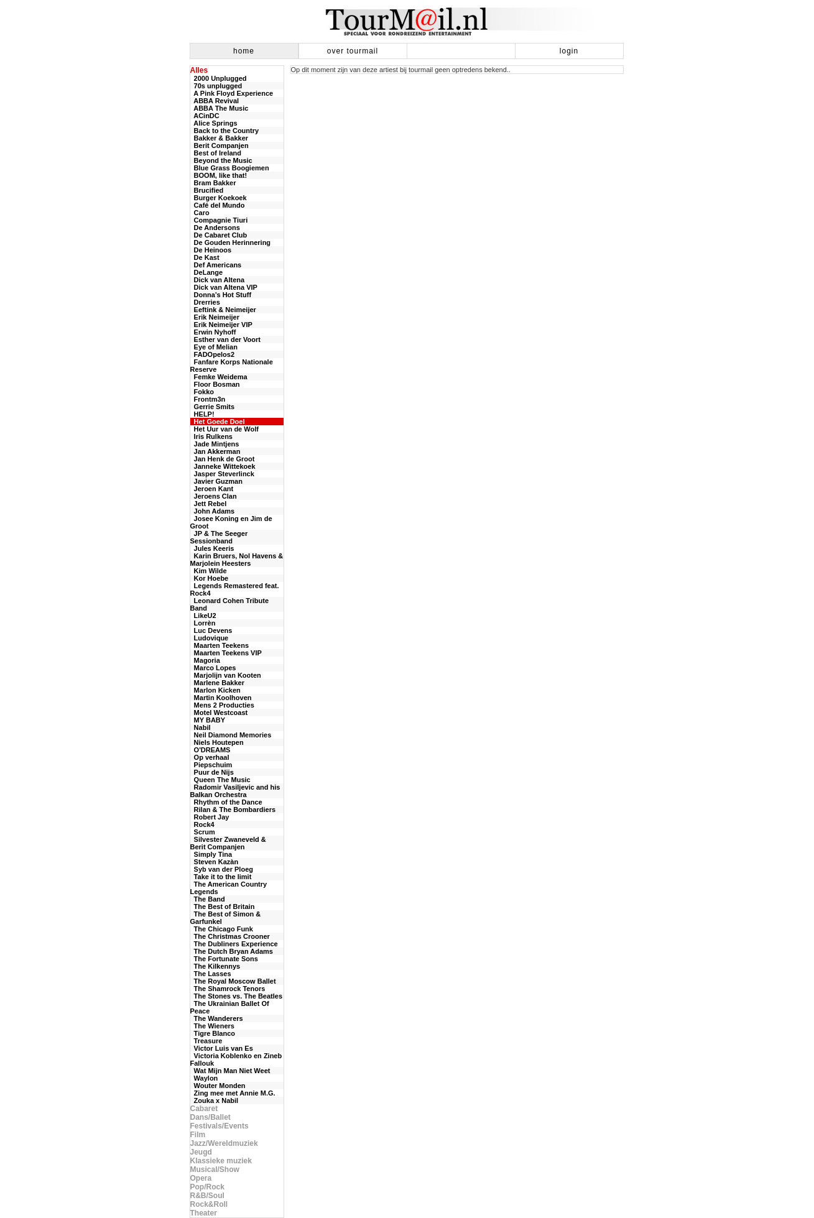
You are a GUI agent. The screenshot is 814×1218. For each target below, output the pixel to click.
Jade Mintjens (214, 444)
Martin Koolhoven (221, 697)
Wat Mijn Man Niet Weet (230, 1070)
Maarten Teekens (219, 645)
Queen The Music (220, 779)
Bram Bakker (213, 183)
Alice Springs (214, 123)
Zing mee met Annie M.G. (232, 1093)
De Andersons (215, 227)
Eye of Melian (214, 347)
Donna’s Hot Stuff (221, 294)
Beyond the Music (221, 160)
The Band (207, 899)
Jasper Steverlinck (222, 474)
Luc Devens (211, 630)
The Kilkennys (215, 966)
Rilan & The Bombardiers (233, 809)
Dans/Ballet (210, 1117)
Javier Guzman (216, 481)
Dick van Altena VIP (223, 287)
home (243, 51)
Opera (201, 1178)
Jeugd (201, 1152)
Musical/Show (214, 1169)
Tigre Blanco (213, 1033)
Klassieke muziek (221, 1160)
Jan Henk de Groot (222, 459)
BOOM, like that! (218, 175)
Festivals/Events (219, 1126)
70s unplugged (216, 86)
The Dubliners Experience (234, 944)
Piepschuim (211, 764)
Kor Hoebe (209, 578)
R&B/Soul (207, 1195)
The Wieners (212, 1026)
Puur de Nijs (212, 772)
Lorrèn (203, 623)
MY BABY (208, 720)
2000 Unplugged (218, 78)
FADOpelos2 (212, 354)
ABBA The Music (219, 108)
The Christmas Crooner (230, 936)
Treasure (206, 1041)
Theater (203, 1213)
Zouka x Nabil (214, 1100)
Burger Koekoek (218, 197)
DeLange (206, 272)
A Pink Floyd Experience (232, 93)
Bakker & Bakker (219, 138)
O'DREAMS (210, 750)
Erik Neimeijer (215, 317)
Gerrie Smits (212, 406)
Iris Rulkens (211, 436)
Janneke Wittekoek (223, 466)
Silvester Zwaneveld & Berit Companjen (228, 843)
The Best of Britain (222, 906)
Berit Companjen (219, 145)
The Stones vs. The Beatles (236, 996)
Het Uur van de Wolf (224, 429)
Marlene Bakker (217, 682)
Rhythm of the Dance (226, 802)
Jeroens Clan (213, 496)
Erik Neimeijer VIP (221, 324)
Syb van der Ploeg (221, 869)
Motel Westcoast (219, 712)
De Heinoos (211, 250)
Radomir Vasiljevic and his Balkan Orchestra (235, 790)
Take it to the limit (221, 876)
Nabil (200, 727)
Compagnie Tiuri (219, 220)
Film (198, 1134)
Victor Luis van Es (221, 1048)
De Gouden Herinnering (230, 242)
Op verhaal (209, 757)
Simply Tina (211, 854)
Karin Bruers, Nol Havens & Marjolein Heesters (237, 559)
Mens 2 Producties (222, 705)
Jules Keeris (212, 548)
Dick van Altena (217, 280)
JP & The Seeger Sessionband (219, 537)
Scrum (202, 832)
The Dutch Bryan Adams (231, 951)
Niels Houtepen (217, 742)
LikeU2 (203, 615)
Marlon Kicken (215, 690)
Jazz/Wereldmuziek (224, 1143)
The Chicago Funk (221, 929)
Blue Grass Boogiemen (229, 168)
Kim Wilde (208, 570)
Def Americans (216, 265)
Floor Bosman (215, 384)
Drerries (205, 302)
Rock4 (202, 824)
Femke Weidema (218, 377)
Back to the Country (224, 130)
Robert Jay (209, 817)
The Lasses (210, 973)
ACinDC (205, 115)
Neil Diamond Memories (231, 735)
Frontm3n (208, 399)
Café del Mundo (217, 205)
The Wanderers (216, 1018)
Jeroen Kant (212, 488)
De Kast (205, 257)
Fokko (202, 391)
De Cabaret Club (218, 235)
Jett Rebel (208, 503)
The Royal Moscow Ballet (233, 981)
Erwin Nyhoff (213, 332)
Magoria (205, 660)
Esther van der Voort (225, 339)
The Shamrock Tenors (228, 988)
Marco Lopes (213, 667)
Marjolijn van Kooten (225, 675)
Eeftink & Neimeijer (223, 309)
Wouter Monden (218, 1085)
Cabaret (204, 1108)
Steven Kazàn (214, 861)
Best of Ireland (216, 153)
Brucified (207, 190)
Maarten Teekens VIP (226, 653)
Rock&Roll (209, 1204)
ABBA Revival (214, 100)
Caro (200, 212)
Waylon (204, 1078)
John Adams (212, 511)
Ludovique (209, 638)
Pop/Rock (207, 1187)
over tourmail (352, 51)
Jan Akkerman (215, 451)
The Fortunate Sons (224, 958)
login (569, 51)
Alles (199, 70)
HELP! (202, 414)
